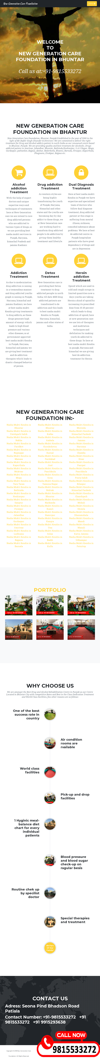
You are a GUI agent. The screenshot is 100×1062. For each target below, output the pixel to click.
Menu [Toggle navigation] (92, 4)
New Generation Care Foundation (20, 3)
